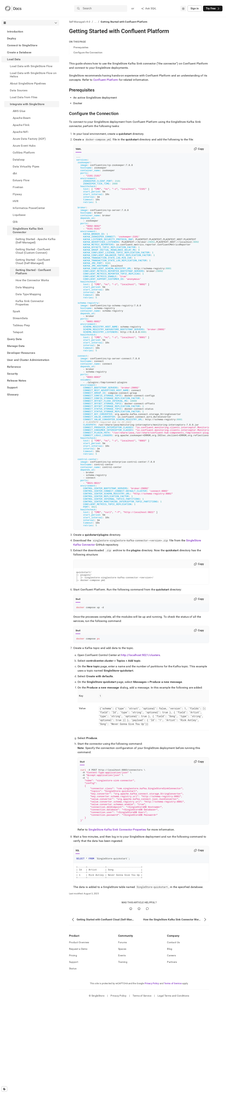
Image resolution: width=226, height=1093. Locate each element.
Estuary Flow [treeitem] (21, 180)
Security (12, 373)
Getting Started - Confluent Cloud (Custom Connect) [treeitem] (33, 251)
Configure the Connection (88, 52)
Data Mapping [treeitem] (25, 287)
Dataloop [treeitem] (19, 159)
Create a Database (19, 52)
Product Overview (79, 1033)
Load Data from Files (23, 97)
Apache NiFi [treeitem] (20, 132)
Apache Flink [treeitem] (21, 125)
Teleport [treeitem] (18, 332)
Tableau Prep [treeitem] (21, 325)
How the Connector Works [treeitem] (32, 280)
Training (122, 1053)
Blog (169, 1040)
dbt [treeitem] (15, 173)
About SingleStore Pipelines (28, 83)
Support (12, 387)
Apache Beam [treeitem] (22, 118)
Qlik (15, 221)
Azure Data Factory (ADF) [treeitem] (29, 138)
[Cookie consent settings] (4, 1089)
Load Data (13, 59)
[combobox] (183, 8)
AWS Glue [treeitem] (19, 111)
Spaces (122, 1040)
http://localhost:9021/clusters (140, 732)
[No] (139, 999)
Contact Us (173, 1033)
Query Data (14, 339)
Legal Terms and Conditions (173, 1086)
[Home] (13, 8)
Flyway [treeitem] (17, 194)
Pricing (73, 1046)
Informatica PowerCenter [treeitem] (29, 208)
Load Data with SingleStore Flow (31, 66)
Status (73, 1059)
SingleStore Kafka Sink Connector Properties (117, 917)
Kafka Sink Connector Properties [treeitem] (30, 302)
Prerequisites (80, 47)
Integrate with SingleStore (27, 104)
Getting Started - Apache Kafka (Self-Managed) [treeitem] (36, 240)
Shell (78, 675)
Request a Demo (78, 1040)
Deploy (11, 38)
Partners (172, 1053)
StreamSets (20, 318)
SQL (78, 938)
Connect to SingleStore (22, 45)
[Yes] (131, 999)
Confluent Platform (105, 79)
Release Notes (16, 380)
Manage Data (16, 346)
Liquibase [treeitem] (19, 215)
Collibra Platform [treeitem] (24, 152)
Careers (171, 1046)
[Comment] (147, 999)
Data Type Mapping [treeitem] (28, 294)
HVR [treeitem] (15, 201)
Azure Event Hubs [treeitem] (24, 145)
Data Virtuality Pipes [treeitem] (26, 166)
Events (122, 1046)
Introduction (15, 31)
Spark (16, 311)
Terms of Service (173, 1074)
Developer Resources (21, 353)
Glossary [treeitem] (13, 394)
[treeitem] (30, 31)
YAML (78, 149)
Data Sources (18, 90)
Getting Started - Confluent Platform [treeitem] (33, 271)
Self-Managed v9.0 (79, 21)
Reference (14, 366)
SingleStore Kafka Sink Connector (28, 230)
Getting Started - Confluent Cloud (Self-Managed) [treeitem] (33, 261)
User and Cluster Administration (28, 360)
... (95, 21)
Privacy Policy (152, 1074)
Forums (122, 1033)
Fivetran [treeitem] (18, 187)
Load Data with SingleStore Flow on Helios (33, 74)
